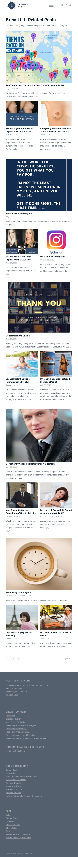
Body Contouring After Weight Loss (21, 776)
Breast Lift (10, 716)
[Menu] (50, 5)
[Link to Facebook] (66, 5)
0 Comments (45, 517)
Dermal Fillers (12, 818)
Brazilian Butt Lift (13, 792)
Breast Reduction (13, 719)
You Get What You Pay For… (19, 213)
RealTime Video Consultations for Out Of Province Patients (36, 85)
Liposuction (11, 773)
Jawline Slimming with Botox (18, 838)
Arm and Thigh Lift (14, 783)
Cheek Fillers (11, 828)
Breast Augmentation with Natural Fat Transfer (26, 738)
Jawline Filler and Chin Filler (18, 834)
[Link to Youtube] (70, 5)
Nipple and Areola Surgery (17, 732)
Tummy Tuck (11, 770)
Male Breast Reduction (16, 722)
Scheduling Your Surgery (18, 592)
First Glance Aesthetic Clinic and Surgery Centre (27, 685)
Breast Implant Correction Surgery (21, 725)
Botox (8, 815)
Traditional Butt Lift (14, 789)
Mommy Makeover (14, 786)
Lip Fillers (10, 821)
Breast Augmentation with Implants (21, 735)
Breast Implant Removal (16, 729)
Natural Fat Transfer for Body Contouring (24, 796)
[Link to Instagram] (62, 5)
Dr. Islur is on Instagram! (52, 256)
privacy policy (29, 853)
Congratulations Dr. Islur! (18, 336)
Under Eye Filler (13, 825)
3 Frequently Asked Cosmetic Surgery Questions (30, 464)
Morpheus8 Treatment (15, 751)
